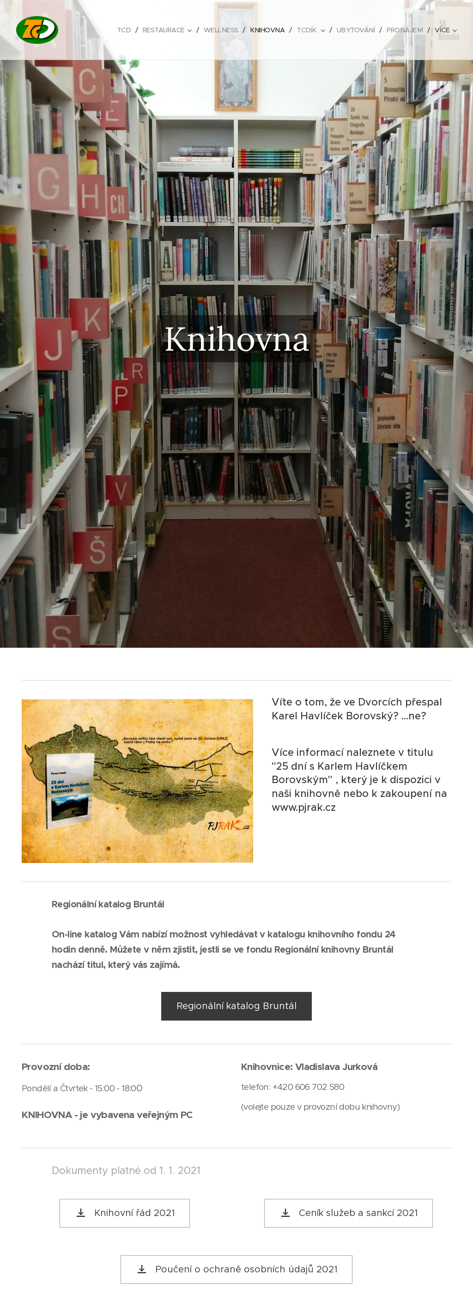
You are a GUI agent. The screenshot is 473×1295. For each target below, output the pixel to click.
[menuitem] (114, 30)
